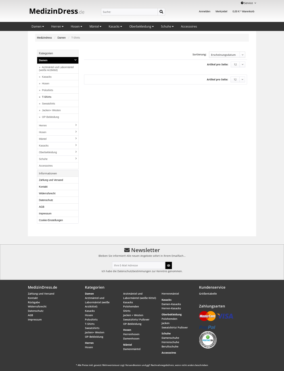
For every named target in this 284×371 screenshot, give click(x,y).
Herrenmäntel (170, 293)
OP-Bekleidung (50, 117)
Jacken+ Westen (51, 110)
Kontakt (43, 186)
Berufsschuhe (170, 346)
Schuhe (167, 26)
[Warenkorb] (243, 11)
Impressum (45, 213)
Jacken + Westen (133, 315)
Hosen (76, 26)
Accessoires (189, 26)
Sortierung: (199, 54)
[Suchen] (161, 11)
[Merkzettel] (221, 11)
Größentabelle (208, 293)
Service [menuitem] (247, 3)
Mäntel (95, 26)
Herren (57, 26)
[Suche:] (133, 11)
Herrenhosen (131, 334)
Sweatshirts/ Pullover (136, 319)
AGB (41, 206)
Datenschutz (46, 200)
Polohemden (131, 306)
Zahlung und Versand (51, 180)
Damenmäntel (132, 349)
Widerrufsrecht (47, 193)
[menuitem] (133, 11)
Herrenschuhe (170, 342)
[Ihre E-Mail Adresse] (138, 265)
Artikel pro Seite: (217, 64)
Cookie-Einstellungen (51, 220)
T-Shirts (46, 96)
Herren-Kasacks (171, 308)
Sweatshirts (48, 103)
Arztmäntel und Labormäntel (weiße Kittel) (139, 296)
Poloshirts (47, 90)
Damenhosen (131, 338)
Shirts (126, 311)
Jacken (166, 323)
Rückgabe (34, 302)
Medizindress (44, 37)
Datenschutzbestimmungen (134, 271)
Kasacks (115, 26)
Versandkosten (133, 365)
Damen (38, 26)
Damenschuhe (170, 337)
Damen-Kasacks (171, 304)
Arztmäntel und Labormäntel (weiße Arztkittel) (56, 69)
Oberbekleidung (141, 26)
